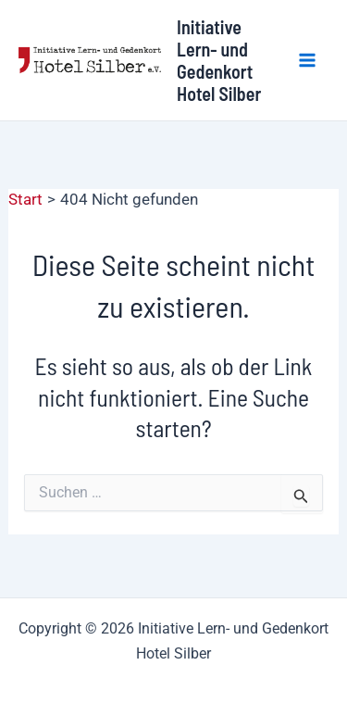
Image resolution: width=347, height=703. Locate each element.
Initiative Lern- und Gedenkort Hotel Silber (219, 60)
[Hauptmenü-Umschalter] (308, 60)
